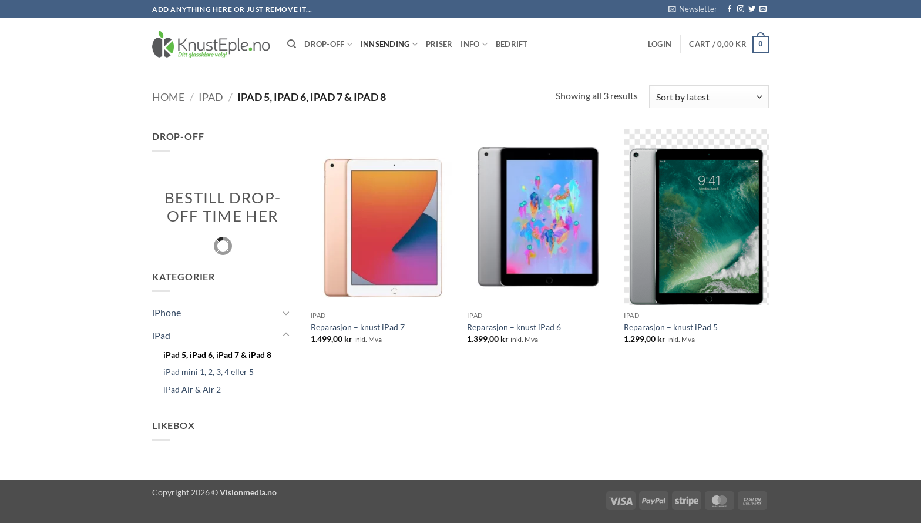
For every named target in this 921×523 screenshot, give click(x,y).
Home (168, 96)
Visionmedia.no (248, 492)
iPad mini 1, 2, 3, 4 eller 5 (208, 372)
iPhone (166, 312)
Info (473, 44)
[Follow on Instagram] (740, 9)
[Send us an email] (763, 9)
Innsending (389, 44)
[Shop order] (709, 96)
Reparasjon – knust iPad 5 (671, 327)
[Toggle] (286, 313)
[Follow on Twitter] (751, 9)
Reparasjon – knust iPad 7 (358, 327)
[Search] (291, 44)
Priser (439, 44)
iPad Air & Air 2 (192, 389)
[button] (692, 9)
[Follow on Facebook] (729, 9)
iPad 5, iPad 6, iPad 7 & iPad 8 (217, 355)
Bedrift (512, 44)
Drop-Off (328, 44)
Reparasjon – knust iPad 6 (514, 327)
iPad (211, 96)
